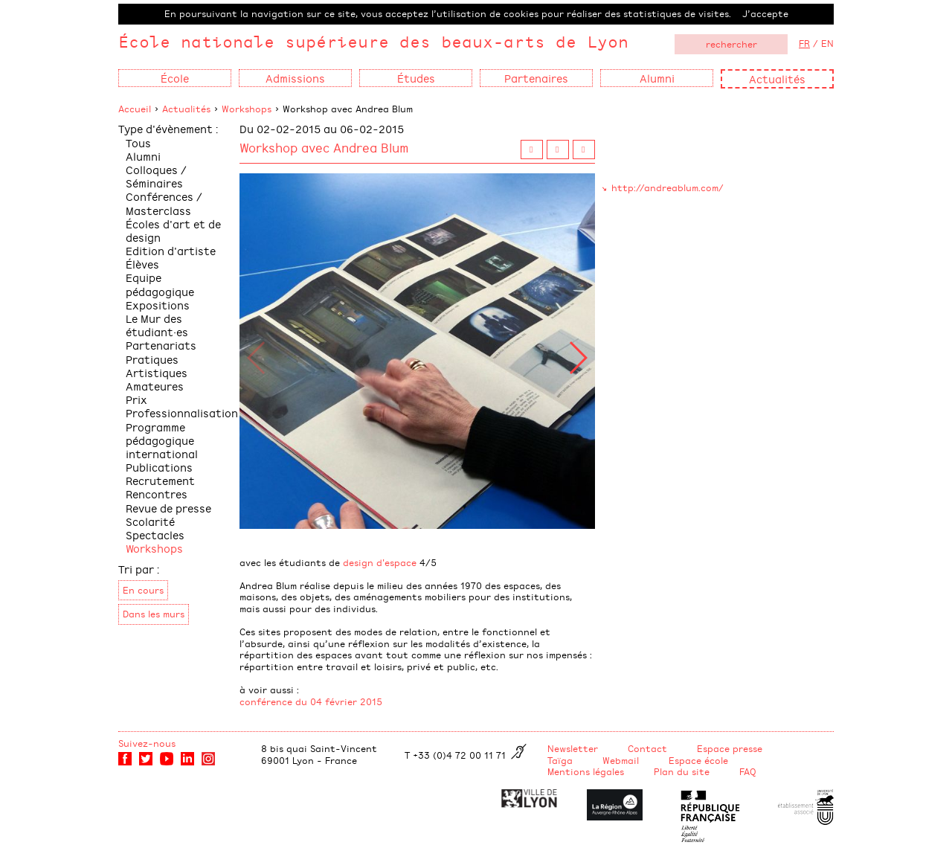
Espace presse (729, 748)
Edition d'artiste (171, 250)
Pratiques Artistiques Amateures (156, 372)
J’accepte (765, 13)
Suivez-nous (147, 743)
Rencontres (156, 493)
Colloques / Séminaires (156, 175)
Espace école (698, 760)
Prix (136, 399)
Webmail (620, 760)
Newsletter (572, 748)
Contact (647, 748)
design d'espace (379, 562)
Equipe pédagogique (160, 283)
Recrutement (160, 480)
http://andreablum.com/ (667, 187)
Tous (138, 142)
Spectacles (155, 534)
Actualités (777, 78)
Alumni (143, 156)
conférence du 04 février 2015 (310, 701)
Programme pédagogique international (162, 440)
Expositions (158, 304)
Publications (159, 467)
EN (827, 43)
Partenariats (161, 345)
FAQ (747, 771)
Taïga (560, 760)
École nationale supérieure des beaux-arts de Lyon (373, 41)
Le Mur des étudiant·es (157, 324)
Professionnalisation (182, 412)
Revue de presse (168, 507)
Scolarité (150, 521)
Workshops (246, 108)
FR (804, 43)
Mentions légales (585, 771)
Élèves (142, 264)
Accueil (134, 108)
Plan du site (682, 771)
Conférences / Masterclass (164, 202)
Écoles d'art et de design (173, 230)
